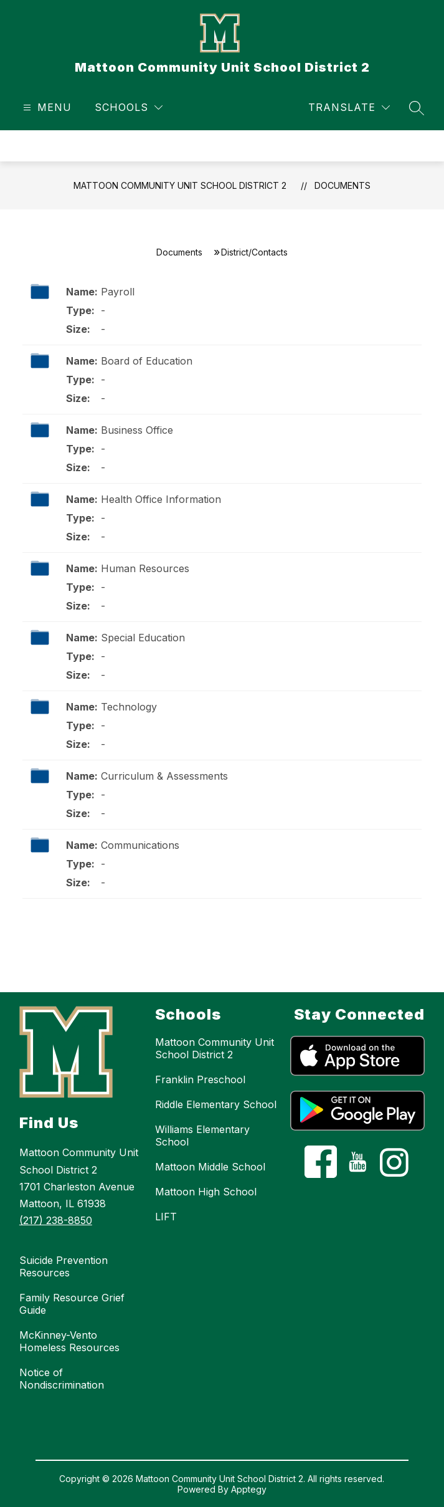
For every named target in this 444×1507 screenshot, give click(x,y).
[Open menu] (46, 107)
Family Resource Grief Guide (72, 1303)
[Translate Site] (349, 107)
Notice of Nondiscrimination (61, 1378)
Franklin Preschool (200, 1079)
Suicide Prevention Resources (63, 1266)
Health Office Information (161, 499)
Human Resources (145, 568)
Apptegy (249, 1489)
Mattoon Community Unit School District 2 (179, 185)
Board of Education (146, 361)
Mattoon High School (206, 1191)
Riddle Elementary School (215, 1104)
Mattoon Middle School (210, 1166)
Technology (129, 707)
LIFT (166, 1216)
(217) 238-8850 (55, 1220)
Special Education (143, 637)
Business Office (137, 430)
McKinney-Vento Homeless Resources (69, 1341)
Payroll (118, 291)
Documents (342, 185)
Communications (140, 845)
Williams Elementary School (202, 1135)
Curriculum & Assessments (164, 776)
